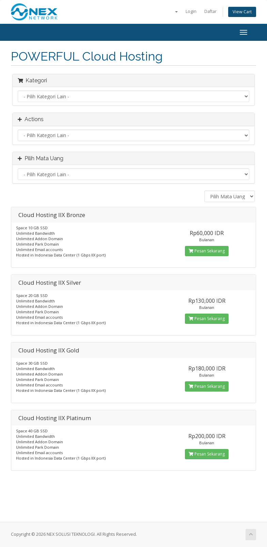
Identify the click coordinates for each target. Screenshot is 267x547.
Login (191, 11)
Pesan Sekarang (207, 251)
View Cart (242, 12)
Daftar (210, 11)
